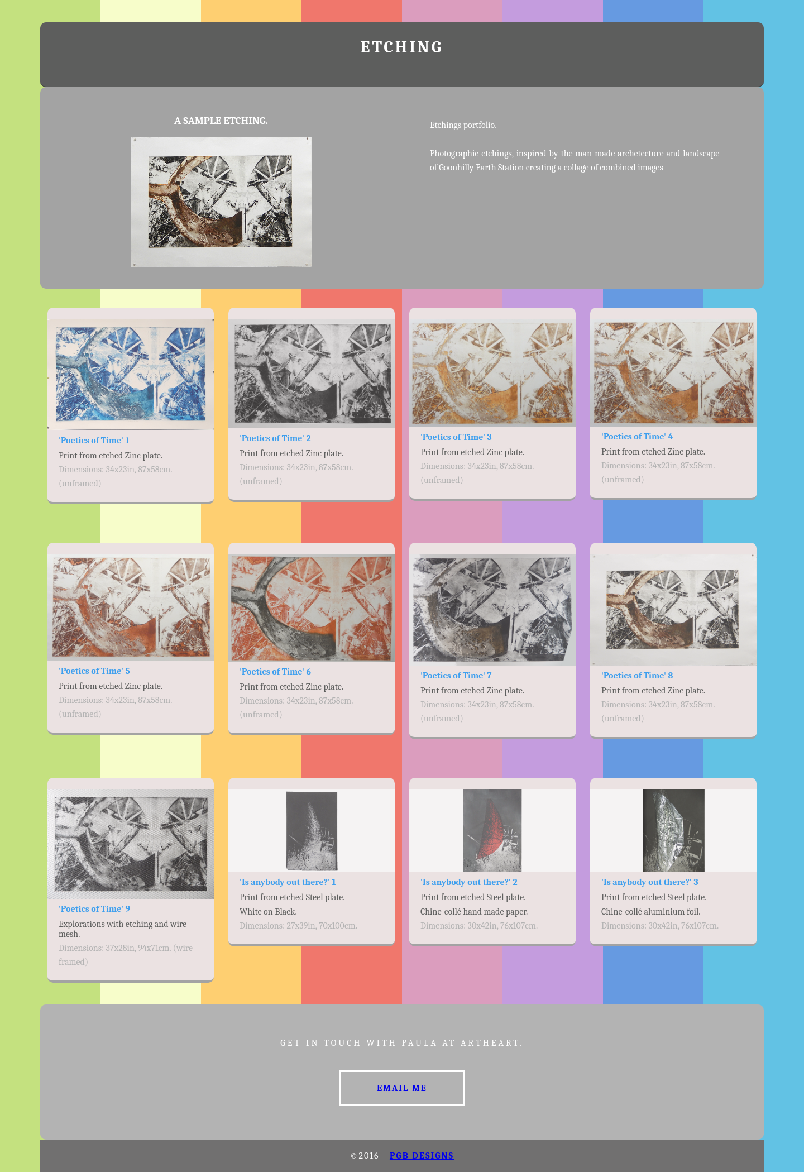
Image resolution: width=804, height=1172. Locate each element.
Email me (402, 1088)
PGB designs (422, 1156)
